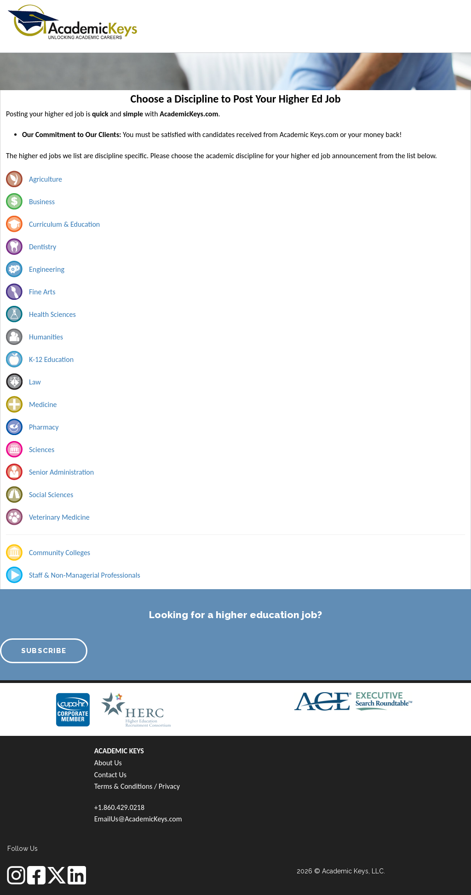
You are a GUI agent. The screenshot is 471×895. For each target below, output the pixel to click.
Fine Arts (42, 291)
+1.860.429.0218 (119, 807)
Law (35, 382)
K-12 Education (51, 359)
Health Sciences (52, 314)
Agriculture (45, 179)
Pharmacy (43, 427)
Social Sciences (51, 494)
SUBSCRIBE (44, 651)
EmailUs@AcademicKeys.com (138, 819)
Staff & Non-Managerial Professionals (84, 575)
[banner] (72, 20)
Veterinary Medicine (59, 517)
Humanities (46, 337)
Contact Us (110, 774)
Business (42, 201)
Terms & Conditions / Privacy (137, 786)
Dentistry (42, 246)
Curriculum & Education (64, 224)
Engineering (46, 269)
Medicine (43, 404)
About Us (108, 762)
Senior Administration (61, 472)
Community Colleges (59, 552)
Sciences (41, 449)
